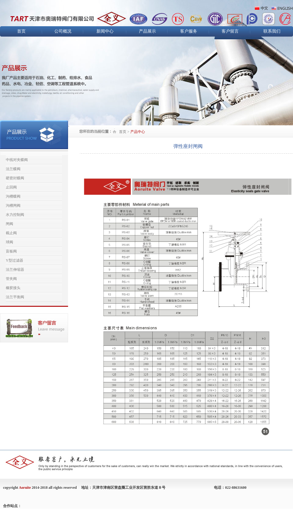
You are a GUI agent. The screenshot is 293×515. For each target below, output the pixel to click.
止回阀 (11, 187)
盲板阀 (11, 251)
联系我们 (271, 31)
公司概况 (62, 31)
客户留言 (230, 31)
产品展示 (147, 31)
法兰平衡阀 (15, 297)
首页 (21, 31)
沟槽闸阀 (13, 205)
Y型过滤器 (14, 260)
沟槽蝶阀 (13, 196)
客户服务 (188, 31)
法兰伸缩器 (15, 269)
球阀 (9, 242)
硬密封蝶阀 (15, 178)
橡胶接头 (13, 288)
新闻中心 (105, 31)
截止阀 (11, 233)
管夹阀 (11, 279)
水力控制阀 (15, 215)
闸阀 (9, 224)
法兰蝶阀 (13, 169)
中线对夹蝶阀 (17, 160)
